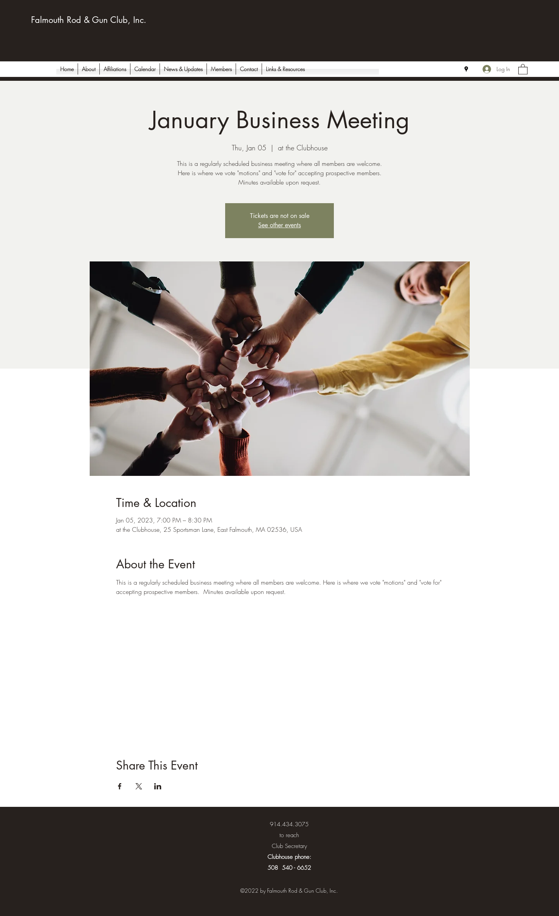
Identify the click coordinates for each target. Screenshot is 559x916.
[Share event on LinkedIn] (157, 786)
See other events (279, 225)
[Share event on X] (138, 786)
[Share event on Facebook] (119, 786)
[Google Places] (466, 69)
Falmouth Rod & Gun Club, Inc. (88, 19)
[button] (523, 69)
